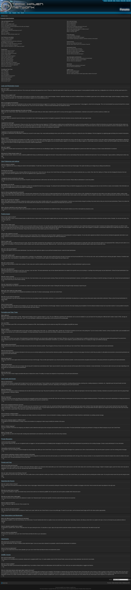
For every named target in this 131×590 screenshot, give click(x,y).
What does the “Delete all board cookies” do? (10, 34)
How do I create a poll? (6, 54)
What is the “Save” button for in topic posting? (10, 63)
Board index (5, 15)
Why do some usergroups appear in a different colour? (78, 29)
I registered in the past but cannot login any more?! (11, 30)
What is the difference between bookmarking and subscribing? (79, 58)
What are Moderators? (71, 23)
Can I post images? (5, 74)
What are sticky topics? (6, 78)
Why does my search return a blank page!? (75, 51)
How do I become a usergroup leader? (74, 27)
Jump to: (111, 579)
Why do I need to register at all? (7, 23)
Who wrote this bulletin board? (73, 70)
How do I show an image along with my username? (11, 43)
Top (3, 91)
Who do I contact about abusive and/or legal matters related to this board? (82, 73)
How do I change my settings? (7, 38)
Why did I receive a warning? (7, 61)
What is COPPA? (4, 31)
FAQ (18, 12)
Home (105, 1)
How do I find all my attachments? (74, 66)
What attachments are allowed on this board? (76, 65)
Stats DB (128, 1)
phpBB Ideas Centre (60, 565)
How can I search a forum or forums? (74, 48)
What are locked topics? (6, 79)
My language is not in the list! (7, 42)
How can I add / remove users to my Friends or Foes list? (78, 44)
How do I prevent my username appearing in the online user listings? (15, 26)
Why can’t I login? (5, 22)
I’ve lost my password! (5, 27)
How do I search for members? (73, 52)
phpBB (61, 587)
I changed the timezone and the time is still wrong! (11, 41)
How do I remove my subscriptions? (74, 60)
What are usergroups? (71, 25)
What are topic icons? (5, 80)
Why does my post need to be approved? (9, 64)
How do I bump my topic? (6, 66)
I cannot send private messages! (73, 35)
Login (10, 12)
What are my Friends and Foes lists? (74, 43)
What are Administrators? (72, 22)
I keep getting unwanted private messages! (75, 37)
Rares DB (123, 1)
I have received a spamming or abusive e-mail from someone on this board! (82, 38)
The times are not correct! (6, 39)
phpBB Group (38, 559)
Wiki (114, 1)
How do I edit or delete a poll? (7, 57)
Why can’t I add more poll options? (8, 55)
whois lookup (93, 571)
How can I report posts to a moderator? (9, 62)
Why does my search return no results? (75, 49)
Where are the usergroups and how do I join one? (77, 26)
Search (22, 12)
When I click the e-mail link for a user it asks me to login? (12, 46)
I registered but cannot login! (7, 29)
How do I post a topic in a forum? (8, 50)
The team (109, 582)
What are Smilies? (5, 73)
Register (14, 12)
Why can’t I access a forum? (7, 58)
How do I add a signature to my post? (8, 53)
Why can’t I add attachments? (7, 59)
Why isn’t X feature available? (73, 72)
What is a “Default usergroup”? (73, 30)
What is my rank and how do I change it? (9, 45)
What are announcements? (6, 77)
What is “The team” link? (72, 31)
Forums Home (4, 12)
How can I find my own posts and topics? (75, 53)
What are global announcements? (8, 75)
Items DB (110, 1)
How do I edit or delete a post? (7, 51)
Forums (118, 1)
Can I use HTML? (4, 71)
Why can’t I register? (5, 32)
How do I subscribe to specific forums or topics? (76, 59)
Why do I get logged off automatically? (9, 25)
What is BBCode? (5, 70)
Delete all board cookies (117, 582)
